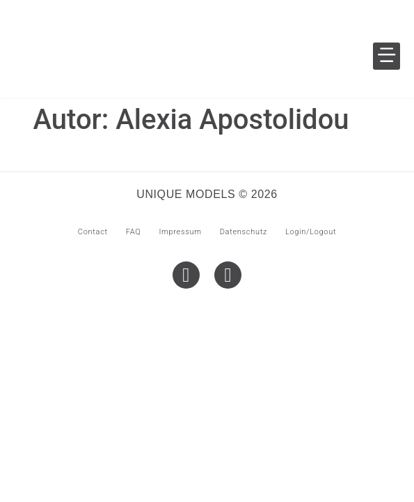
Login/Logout (310, 231)
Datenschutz (243, 231)
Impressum (180, 231)
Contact (93, 231)
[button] (386, 56)
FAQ (133, 231)
